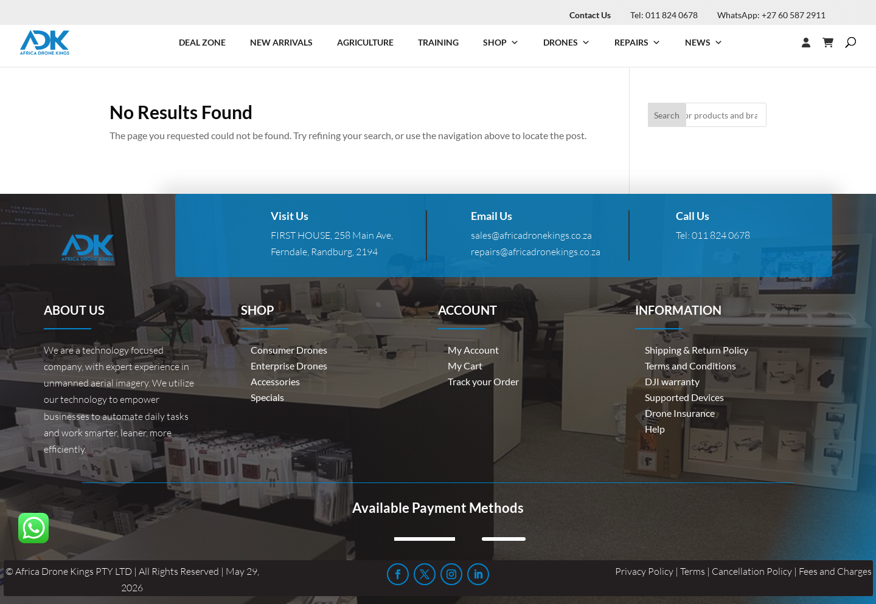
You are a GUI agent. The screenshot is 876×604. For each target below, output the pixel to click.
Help (655, 428)
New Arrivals (281, 42)
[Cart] (834, 42)
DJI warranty (672, 381)
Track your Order (483, 381)
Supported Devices (684, 397)
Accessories (275, 381)
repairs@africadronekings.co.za (535, 251)
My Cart (465, 365)
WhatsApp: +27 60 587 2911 (771, 15)
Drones (566, 42)
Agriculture (365, 42)
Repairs (637, 42)
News (704, 42)
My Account (473, 349)
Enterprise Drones (289, 365)
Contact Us (590, 15)
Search (667, 115)
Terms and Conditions (690, 365)
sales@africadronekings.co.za (531, 235)
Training (438, 42)
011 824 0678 (721, 235)
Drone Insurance (680, 413)
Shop (501, 42)
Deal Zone (202, 42)
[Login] (781, 42)
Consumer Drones (289, 349)
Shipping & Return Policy (696, 349)
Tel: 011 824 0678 (664, 15)
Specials (267, 397)
